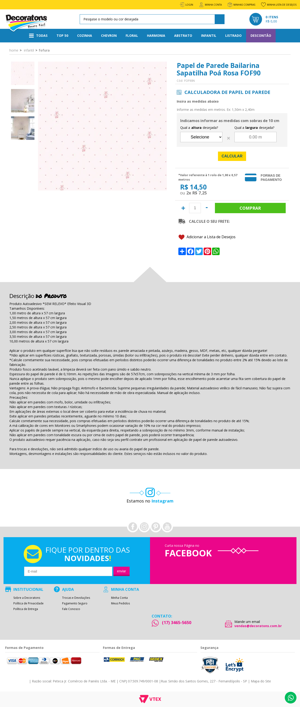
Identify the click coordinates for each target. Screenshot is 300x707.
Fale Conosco (71, 609)
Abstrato (183, 35)
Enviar (121, 571)
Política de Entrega (25, 609)
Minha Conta (119, 597)
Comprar (250, 208)
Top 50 (62, 35)
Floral (132, 35)
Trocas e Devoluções (76, 597)
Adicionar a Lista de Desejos (207, 237)
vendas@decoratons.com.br (258, 626)
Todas (38, 35)
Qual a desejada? (199, 128)
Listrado (233, 35)
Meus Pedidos (120, 603)
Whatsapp (290, 697)
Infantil (208, 35)
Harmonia (156, 35)
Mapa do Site (261, 681)
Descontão (261, 35)
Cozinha (84, 35)
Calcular (232, 156)
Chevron (109, 35)
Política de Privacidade (28, 603)
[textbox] (151, 19)
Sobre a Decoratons (26, 597)
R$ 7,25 (199, 193)
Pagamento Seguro (74, 603)
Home (13, 50)
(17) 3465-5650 (176, 622)
